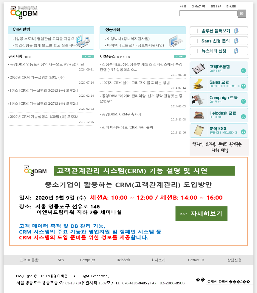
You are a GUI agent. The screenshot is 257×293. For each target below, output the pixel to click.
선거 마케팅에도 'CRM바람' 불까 (143, 130)
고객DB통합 (29, 260)
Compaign (87, 260)
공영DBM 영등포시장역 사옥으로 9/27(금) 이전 (51, 67)
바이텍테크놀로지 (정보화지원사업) (135, 45)
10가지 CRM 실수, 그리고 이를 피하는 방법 (143, 86)
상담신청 (234, 260)
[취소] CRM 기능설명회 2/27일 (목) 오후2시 (51, 106)
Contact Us (196, 260)
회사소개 (158, 260)
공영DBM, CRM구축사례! (143, 117)
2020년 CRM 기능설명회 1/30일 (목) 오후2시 (51, 120)
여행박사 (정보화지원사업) (128, 39)
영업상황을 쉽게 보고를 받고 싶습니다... (46, 45)
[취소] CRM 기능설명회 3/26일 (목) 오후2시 (51, 93)
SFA (61, 260)
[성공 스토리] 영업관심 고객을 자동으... (46, 39)
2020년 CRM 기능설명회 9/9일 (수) (51, 80)
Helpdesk (123, 260)
